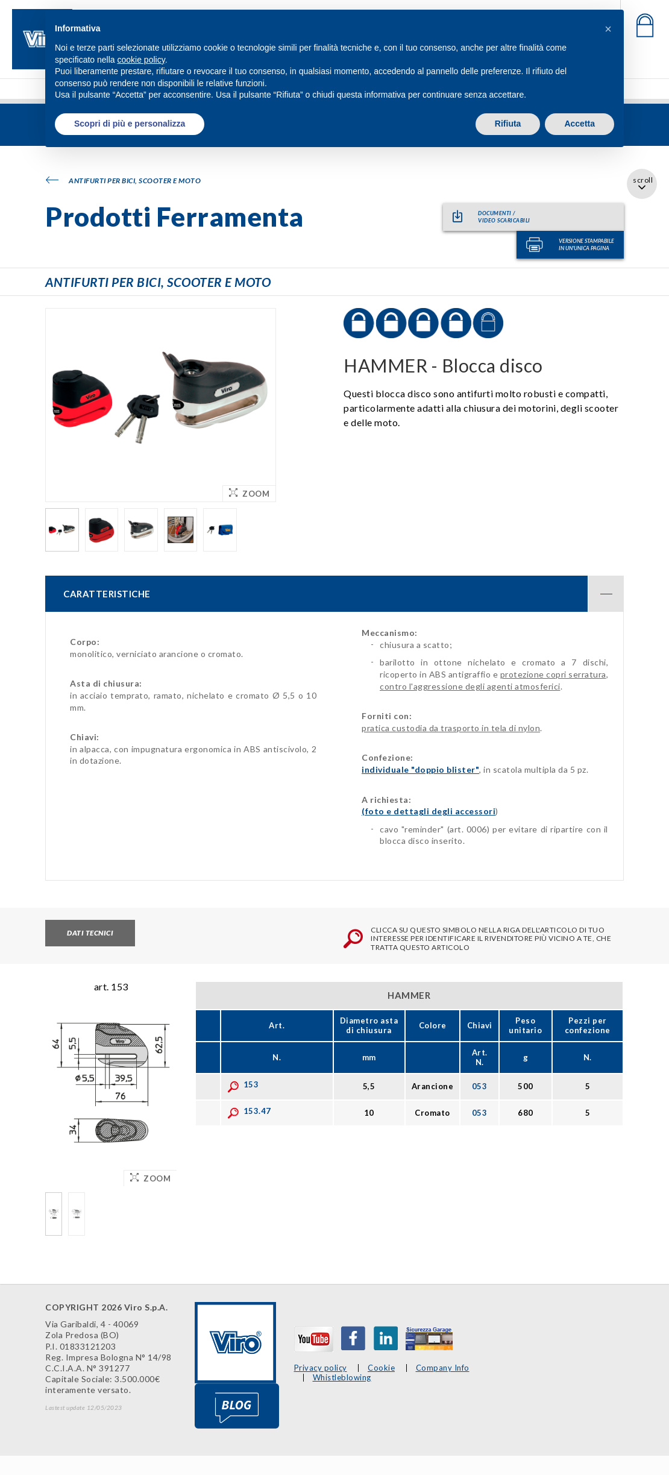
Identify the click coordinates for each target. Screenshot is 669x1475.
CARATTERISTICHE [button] (343, 594)
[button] (608, 29)
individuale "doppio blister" (420, 769)
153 (243, 1084)
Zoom (249, 493)
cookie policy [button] (141, 59)
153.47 (249, 1111)
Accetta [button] (579, 123)
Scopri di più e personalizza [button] (129, 123)
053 (480, 1086)
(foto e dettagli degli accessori (428, 811)
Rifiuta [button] (508, 123)
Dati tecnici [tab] (90, 932)
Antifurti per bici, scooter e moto (123, 180)
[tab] (334, 594)
